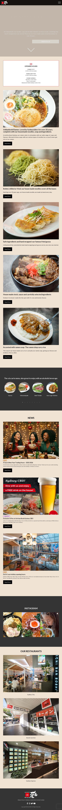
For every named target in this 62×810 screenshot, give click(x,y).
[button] (12, 624)
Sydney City (6, 516)
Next (57, 390)
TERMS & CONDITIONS (31, 800)
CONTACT (38, 800)
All (4, 460)
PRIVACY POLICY (21, 800)
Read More (8, 143)
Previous (5, 390)
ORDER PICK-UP (45, 41)
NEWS (42, 800)
